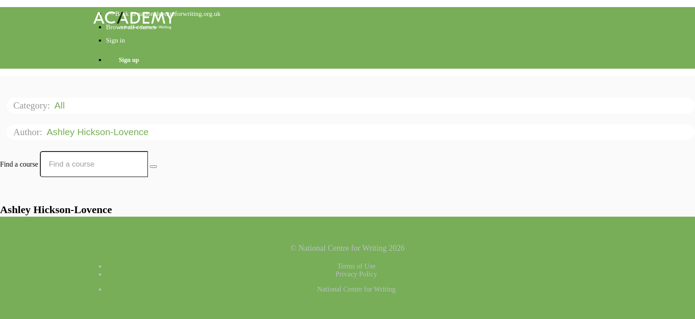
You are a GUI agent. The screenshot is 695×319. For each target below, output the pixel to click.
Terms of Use (356, 266)
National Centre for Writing (356, 289)
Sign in (115, 40)
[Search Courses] (153, 166)
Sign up (129, 60)
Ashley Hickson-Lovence (99, 132)
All (61, 105)
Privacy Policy (356, 274)
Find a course (19, 164)
